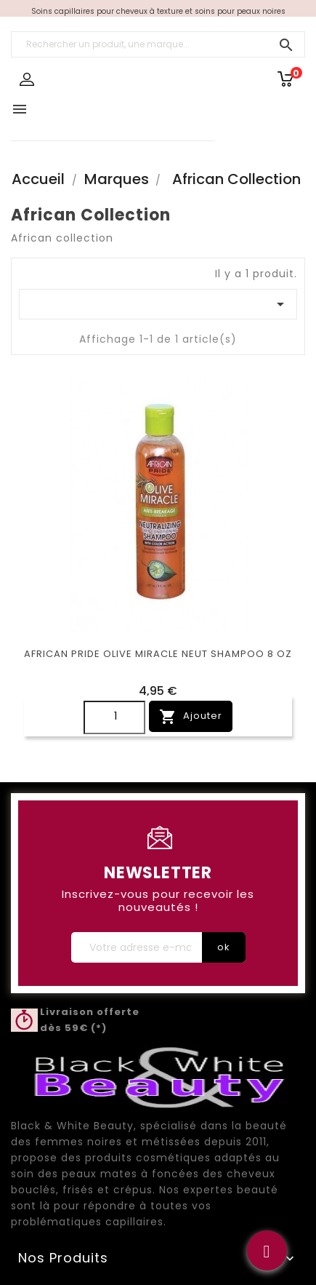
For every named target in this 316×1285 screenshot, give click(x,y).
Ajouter (190, 716)
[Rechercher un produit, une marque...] (158, 44)
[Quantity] (114, 717)
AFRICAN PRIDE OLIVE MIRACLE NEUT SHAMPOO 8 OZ (158, 654)
